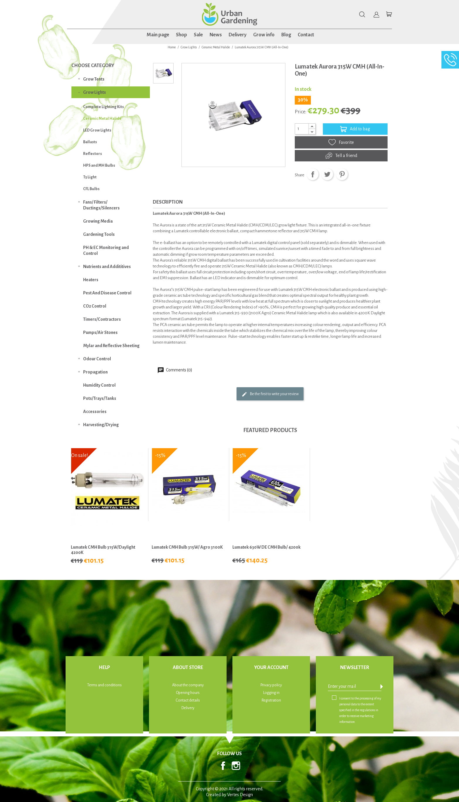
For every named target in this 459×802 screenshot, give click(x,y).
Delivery (237, 34)
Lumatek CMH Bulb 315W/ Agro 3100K (187, 547)
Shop (181, 34)
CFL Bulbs (91, 189)
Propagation (95, 372)
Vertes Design (240, 794)
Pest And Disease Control (107, 293)
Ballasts (90, 142)
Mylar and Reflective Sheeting (111, 345)
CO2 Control (94, 306)
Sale (198, 34)
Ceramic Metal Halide (102, 119)
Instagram (236, 766)
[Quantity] (302, 128)
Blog (286, 34)
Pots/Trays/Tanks (99, 398)
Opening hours (188, 693)
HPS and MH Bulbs (99, 165)
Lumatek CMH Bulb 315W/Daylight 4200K (103, 550)
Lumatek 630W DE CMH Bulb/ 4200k (266, 547)
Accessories (95, 411)
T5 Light (90, 177)
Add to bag (355, 129)
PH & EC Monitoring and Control (106, 250)
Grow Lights (94, 92)
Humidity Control (99, 385)
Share (312, 174)
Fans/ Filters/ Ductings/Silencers (101, 205)
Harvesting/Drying (101, 424)
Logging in (271, 693)
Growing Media (98, 221)
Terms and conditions (104, 685)
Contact (306, 34)
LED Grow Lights (97, 130)
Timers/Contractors (102, 319)
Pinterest (342, 174)
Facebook (223, 766)
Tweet (327, 174)
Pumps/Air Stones (100, 332)
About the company (188, 685)
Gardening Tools (99, 234)
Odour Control (97, 358)
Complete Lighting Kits (103, 107)
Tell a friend (341, 156)
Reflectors (92, 154)
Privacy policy (271, 685)
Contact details (188, 700)
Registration (271, 700)
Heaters (90, 279)
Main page (158, 34)
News (216, 34)
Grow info (264, 34)
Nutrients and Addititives (107, 266)
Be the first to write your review (270, 394)
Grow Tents (94, 79)
